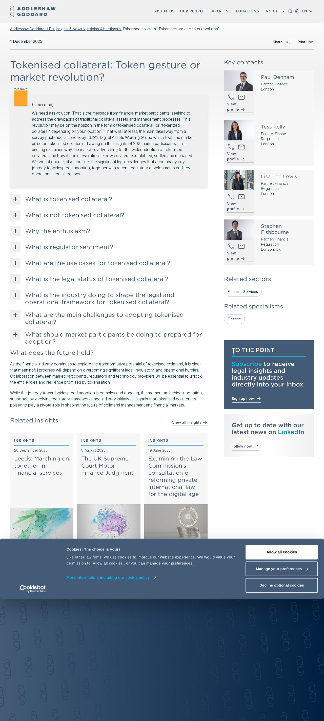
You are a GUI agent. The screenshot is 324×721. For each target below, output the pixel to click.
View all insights (190, 422)
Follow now (245, 446)
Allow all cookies (282, 674)
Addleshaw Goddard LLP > (32, 29)
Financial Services (243, 291)
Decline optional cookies (281, 707)
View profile (233, 107)
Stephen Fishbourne (275, 229)
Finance (234, 319)
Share (278, 42)
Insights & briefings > (104, 29)
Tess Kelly (273, 127)
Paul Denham (277, 77)
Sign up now (246, 398)
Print (301, 42)
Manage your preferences (282, 691)
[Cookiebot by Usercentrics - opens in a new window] (33, 711)
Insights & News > (71, 29)
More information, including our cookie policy (108, 699)
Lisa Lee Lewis (279, 176)
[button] (164, 11)
